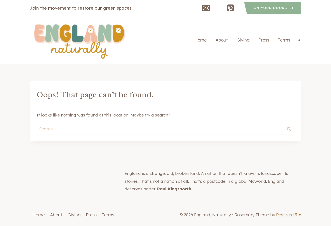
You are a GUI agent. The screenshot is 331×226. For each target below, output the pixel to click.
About (222, 40)
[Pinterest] (230, 8)
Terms (284, 40)
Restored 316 (288, 214)
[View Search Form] (299, 40)
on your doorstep (274, 8)
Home (200, 40)
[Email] (206, 8)
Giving (243, 40)
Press (263, 40)
